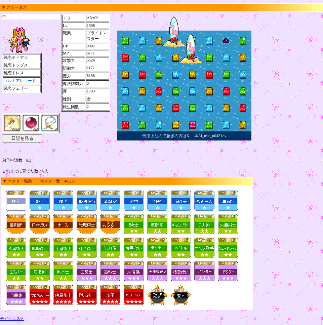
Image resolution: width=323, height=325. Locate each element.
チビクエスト (12, 318)
